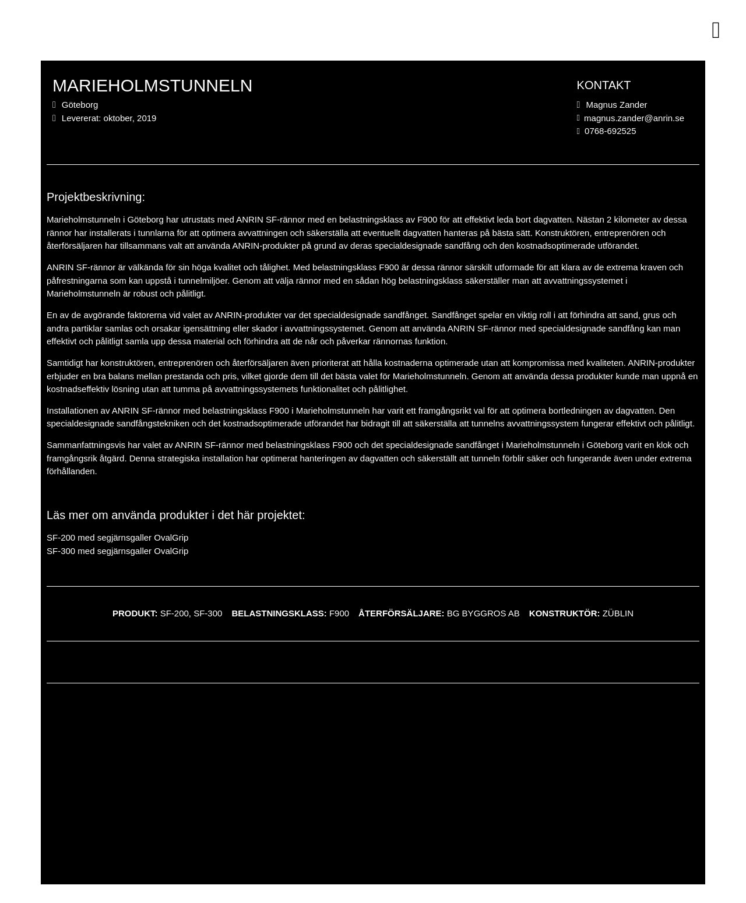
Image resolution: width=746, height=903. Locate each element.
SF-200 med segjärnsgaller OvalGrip (117, 537)
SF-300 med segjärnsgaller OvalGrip (117, 551)
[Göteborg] (373, 791)
